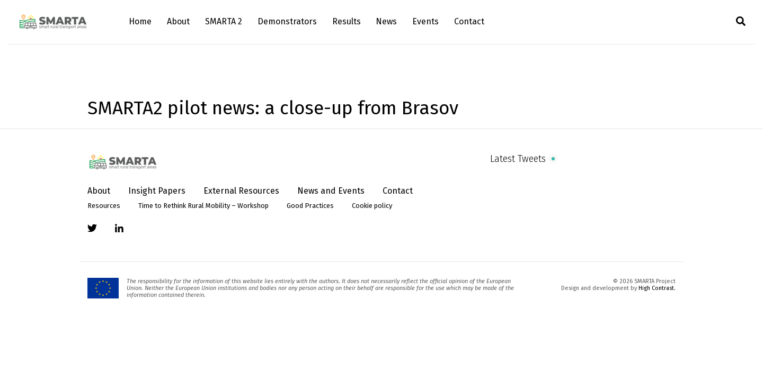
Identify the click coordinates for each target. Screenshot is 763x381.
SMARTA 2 (223, 21)
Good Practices (310, 206)
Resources (103, 206)
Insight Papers (156, 191)
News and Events (331, 191)
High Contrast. (657, 288)
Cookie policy (372, 206)
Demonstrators (287, 21)
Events (425, 21)
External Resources (241, 191)
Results (346, 21)
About (178, 21)
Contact (469, 21)
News (386, 21)
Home (140, 21)
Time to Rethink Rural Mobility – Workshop (203, 206)
